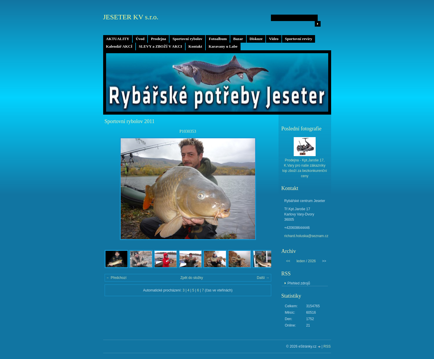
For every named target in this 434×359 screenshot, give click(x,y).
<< (288, 261)
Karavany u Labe (223, 46)
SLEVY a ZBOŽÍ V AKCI (160, 46)
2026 (312, 261)
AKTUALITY (117, 39)
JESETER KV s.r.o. (131, 17)
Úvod (140, 39)
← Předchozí (116, 278)
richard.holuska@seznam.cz (306, 236)
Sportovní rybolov (187, 39)
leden (300, 261)
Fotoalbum (218, 39)
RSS (327, 346)
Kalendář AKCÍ (119, 46)
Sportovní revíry (298, 39)
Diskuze (256, 39)
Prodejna (158, 39)
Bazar (238, 39)
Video (273, 39)
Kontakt (195, 46)
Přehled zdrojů (299, 283)
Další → (263, 278)
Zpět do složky (191, 278)
